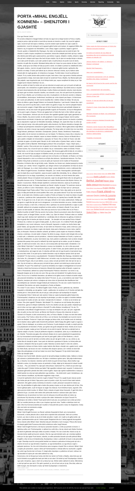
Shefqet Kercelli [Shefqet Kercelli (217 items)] (99, 209)
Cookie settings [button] (101, 488)
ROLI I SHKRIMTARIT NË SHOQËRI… (98, 90)
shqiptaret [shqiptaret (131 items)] (112, 209)
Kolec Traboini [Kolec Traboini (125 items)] (104, 199)
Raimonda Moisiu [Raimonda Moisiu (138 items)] (94, 207)
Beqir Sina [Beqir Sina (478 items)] (109, 181)
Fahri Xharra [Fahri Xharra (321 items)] (91, 192)
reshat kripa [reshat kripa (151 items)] (110, 207)
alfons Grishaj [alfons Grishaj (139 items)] (97, 173)
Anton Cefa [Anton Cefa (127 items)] (104, 173)
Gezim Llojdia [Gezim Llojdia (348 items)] (99, 195)
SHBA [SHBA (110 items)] (91, 209)
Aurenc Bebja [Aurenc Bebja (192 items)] (110, 177)
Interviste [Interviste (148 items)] (89, 199)
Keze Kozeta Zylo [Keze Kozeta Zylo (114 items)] (96, 199)
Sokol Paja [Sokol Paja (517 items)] (91, 212)
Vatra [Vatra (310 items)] (102, 212)
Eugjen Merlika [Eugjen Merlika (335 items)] (109, 188)
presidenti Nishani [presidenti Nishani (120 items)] (97, 204)
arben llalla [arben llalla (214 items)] (111, 173)
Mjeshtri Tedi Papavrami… (94, 68)
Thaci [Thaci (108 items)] (98, 212)
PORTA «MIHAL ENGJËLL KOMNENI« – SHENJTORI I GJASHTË (45, 21)
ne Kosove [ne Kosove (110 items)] (114, 202)
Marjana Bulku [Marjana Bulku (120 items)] (95, 202)
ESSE (27, 468)
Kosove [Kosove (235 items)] (89, 202)
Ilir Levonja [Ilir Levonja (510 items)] (110, 195)
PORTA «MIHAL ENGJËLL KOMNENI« (49, 469)
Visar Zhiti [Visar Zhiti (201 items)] (107, 212)
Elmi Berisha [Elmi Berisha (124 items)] (113, 185)
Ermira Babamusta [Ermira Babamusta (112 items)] (98, 188)
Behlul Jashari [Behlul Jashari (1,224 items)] (95, 180)
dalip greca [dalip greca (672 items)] (92, 184)
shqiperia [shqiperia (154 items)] (107, 209)
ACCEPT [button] (111, 488)
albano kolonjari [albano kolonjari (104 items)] (89, 173)
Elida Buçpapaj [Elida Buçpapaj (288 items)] (104, 185)
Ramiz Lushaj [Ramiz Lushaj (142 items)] (103, 207)
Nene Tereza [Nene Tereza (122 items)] (89, 204)
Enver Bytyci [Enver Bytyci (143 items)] (89, 188)
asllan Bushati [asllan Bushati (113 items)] (89, 177)
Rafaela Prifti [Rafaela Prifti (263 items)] (107, 204)
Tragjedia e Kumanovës (93, 138)
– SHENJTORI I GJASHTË (32, 469)
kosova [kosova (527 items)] (111, 199)
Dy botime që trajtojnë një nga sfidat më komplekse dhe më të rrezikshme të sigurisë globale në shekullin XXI (100, 55)
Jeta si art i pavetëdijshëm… (95, 72)
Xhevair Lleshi (64, 469)
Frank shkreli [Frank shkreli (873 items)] (104, 191)
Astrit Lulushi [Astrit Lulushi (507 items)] (99, 176)
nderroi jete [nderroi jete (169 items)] (108, 202)
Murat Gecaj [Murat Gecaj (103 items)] (102, 202)
